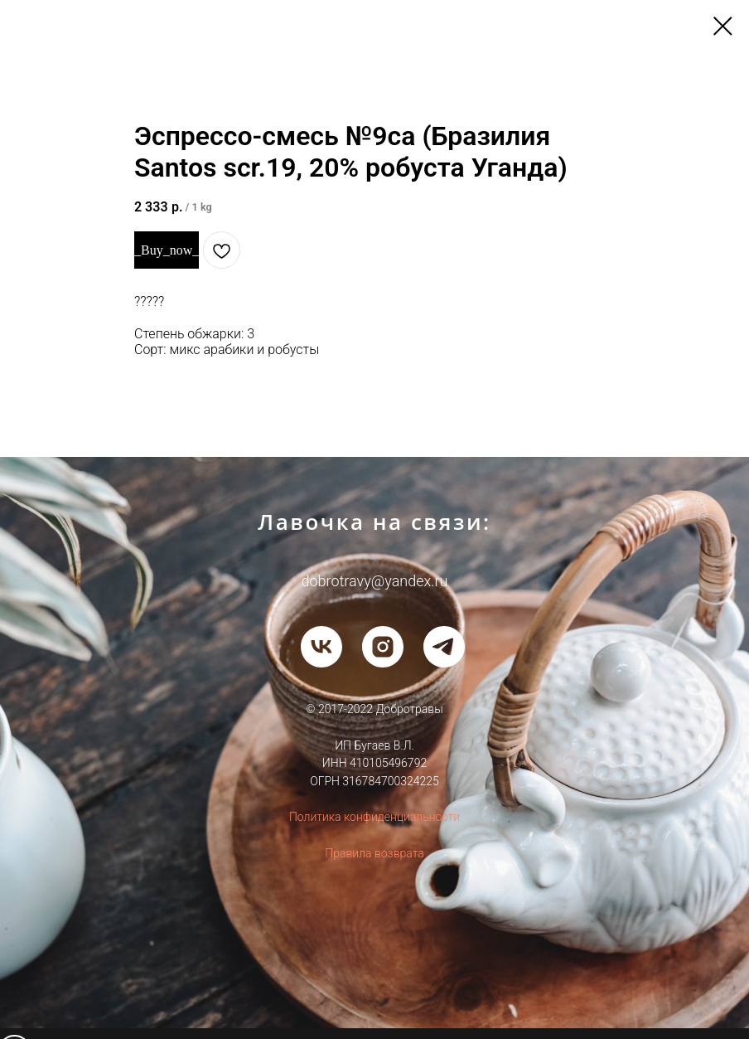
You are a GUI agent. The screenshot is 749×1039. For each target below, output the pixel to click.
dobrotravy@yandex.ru (375, 581)
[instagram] (382, 647)
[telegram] (444, 647)
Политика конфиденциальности (374, 816)
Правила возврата (374, 853)
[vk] (321, 647)
